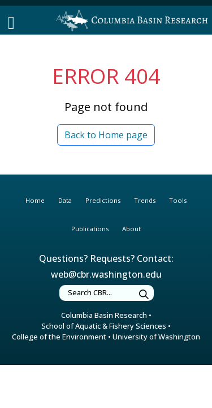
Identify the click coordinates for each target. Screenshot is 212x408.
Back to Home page (106, 135)
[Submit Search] (144, 294)
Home (35, 200)
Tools (178, 200)
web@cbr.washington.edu (106, 274)
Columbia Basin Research (104, 315)
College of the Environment (59, 337)
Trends (144, 200)
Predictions (102, 200)
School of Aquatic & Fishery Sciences (103, 326)
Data (65, 200)
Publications (90, 228)
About (131, 228)
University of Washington (156, 337)
